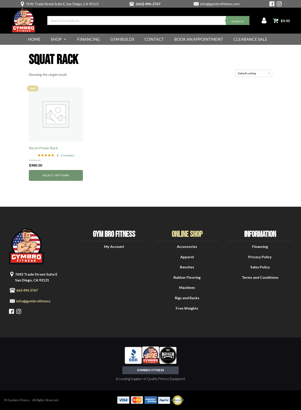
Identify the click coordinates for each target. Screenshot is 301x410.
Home (34, 39)
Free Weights (187, 308)
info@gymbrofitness (33, 301)
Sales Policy (260, 267)
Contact (154, 39)
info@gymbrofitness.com (219, 4)
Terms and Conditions (260, 277)
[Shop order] (253, 73)
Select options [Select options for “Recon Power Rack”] (56, 175)
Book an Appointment (198, 39)
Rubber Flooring (187, 277)
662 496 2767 (27, 290)
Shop (59, 39)
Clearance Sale (250, 39)
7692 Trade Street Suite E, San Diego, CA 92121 (62, 4)
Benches (187, 267)
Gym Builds (122, 39)
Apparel (187, 257)
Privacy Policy (260, 257)
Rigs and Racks (187, 298)
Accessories (187, 246)
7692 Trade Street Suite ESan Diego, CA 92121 (36, 277)
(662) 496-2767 (148, 4)
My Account (114, 246)
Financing (88, 39)
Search (237, 21)
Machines (187, 287)
